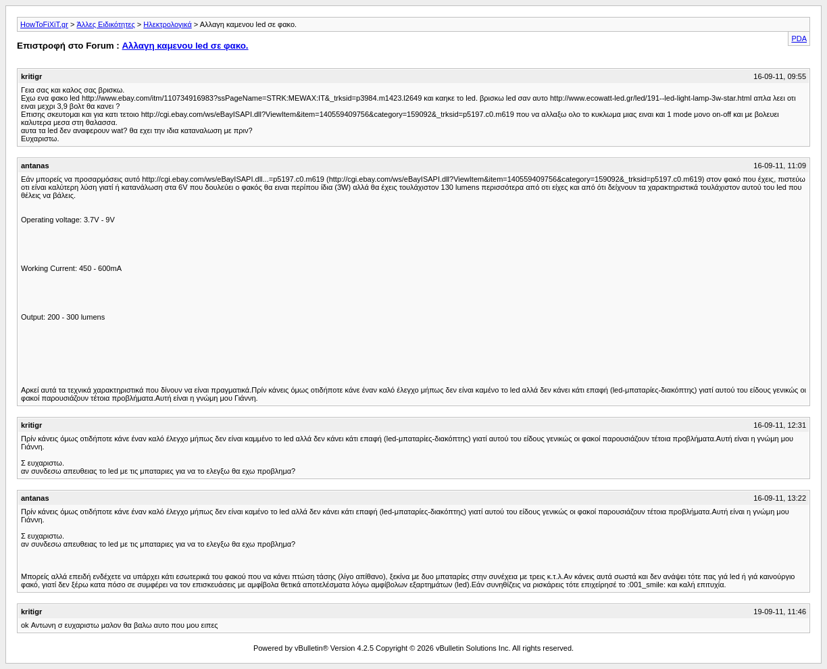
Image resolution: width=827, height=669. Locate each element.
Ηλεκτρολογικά (167, 24)
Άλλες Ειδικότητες (105, 24)
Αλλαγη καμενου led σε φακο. (185, 46)
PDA (799, 38)
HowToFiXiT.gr (44, 24)
